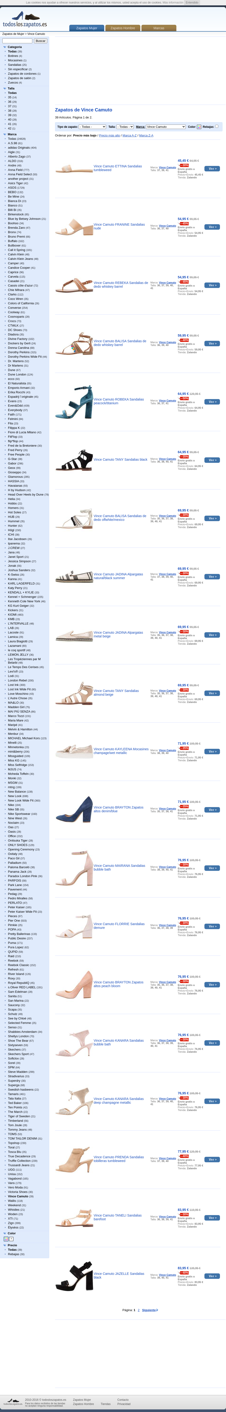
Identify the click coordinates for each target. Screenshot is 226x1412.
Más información (173, 2)
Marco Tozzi (16, 716)
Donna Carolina (18, 347)
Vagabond (15, 1178)
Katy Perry (15, 588)
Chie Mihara (16, 290)
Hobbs (12, 503)
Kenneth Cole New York (24, 601)
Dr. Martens (16, 361)
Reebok (13, 960)
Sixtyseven (15, 1045)
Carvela (13, 276)
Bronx (12, 232)
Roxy (11, 978)
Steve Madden (18, 1072)
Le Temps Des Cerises (23, 667)
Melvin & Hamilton (20, 729)
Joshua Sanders (19, 570)
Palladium (14, 862)
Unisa (12, 1174)
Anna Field (15, 170)
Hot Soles (14, 512)
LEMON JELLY (18, 654)
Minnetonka (16, 747)
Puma (12, 943)
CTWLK (13, 325)
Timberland (15, 1120)
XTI (10, 1218)
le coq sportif (16, 650)
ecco (11, 379)
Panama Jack (17, 871)
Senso (12, 1027)
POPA (12, 929)
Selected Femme (19, 1023)
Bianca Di (14, 201)
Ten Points (15, 1107)
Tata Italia (14, 1098)
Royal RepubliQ (18, 983)
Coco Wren (15, 299)
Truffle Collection (19, 1160)
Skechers (14, 1049)
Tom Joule (15, 1125)
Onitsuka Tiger (18, 840)
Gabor (12, 463)
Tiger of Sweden (19, 1116)
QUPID (13, 951)
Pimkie (12, 925)
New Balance (17, 791)
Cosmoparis (16, 316)
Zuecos (13, 82)
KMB (11, 619)
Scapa (12, 1009)
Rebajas (13, 1254)
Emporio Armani (19, 388)
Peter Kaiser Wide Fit (22, 911)
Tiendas (106, 1404)
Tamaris (13, 1094)
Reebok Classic (18, 965)
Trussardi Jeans (19, 1165)
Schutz (12, 1014)
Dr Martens (15, 365)
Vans (11, 1183)
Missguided (15, 756)
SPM (11, 1067)
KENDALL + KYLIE (21, 592)
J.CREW (14, 548)
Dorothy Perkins (19, 352)
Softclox (13, 1058)
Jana (11, 552)
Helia (11, 499)
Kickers (13, 610)
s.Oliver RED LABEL (22, 987)
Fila (10, 423)
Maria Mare (15, 720)
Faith (11, 414)
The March (15, 1112)
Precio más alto (109, 135)
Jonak (12, 565)
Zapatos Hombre (123, 28)
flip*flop (13, 441)
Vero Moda (15, 1187)
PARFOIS (14, 880)
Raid (11, 956)
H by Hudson (17, 490)
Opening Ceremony (21, 849)
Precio (12, 1245)
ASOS (12, 187)
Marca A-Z (129, 135)
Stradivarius (16, 1076)
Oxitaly (12, 854)
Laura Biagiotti (17, 641)
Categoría (15, 47)
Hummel (13, 521)
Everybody (15, 410)
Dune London (17, 374)
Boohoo (13, 223)
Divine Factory (17, 339)
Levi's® (13, 671)
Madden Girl (16, 707)
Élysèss (13, 1227)
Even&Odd (15, 405)
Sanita (12, 996)
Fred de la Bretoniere (22, 445)
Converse (14, 307)
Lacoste (13, 632)
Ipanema (14, 543)
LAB (11, 628)
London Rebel (17, 680)
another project (18, 178)
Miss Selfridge (17, 765)
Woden (13, 1214)
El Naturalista (17, 383)
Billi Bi (12, 210)
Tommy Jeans (17, 1129)
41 (9, 124)
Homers (13, 508)
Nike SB (13, 809)
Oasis (12, 831)
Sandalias (14, 64)
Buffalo (12, 241)
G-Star (12, 459)
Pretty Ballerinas (19, 934)
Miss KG (13, 760)
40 (9, 119)
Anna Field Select (20, 174)
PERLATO (15, 903)
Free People (16, 454)
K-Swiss (13, 574)
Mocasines (15, 60)
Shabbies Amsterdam (22, 1031)
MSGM (12, 782)
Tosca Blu (14, 1152)
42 (9, 128)
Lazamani (14, 645)
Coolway (14, 312)
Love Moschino (18, 693)
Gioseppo (14, 472)
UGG (11, 1169)
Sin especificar (18, 69)
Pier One (14, 920)
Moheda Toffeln (18, 774)
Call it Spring (16, 250)
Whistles (13, 1209)
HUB (11, 516)
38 (9, 110)
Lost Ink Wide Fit (19, 689)
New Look (15, 796)
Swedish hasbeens (20, 1089)
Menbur (13, 733)
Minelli (12, 742)
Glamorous (15, 476)
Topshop (13, 1143)
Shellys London (18, 1036)
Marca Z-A (146, 135)
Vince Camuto (36, 34)
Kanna (12, 579)
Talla (11, 88)
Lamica (13, 637)
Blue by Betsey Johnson (24, 219)
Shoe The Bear (18, 1040)
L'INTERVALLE (18, 623)
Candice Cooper (19, 267)
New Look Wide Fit (20, 800)
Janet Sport (16, 557)
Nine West (15, 818)
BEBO (12, 192)
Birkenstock (16, 214)
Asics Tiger (15, 183)
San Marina (15, 1000)
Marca (12, 134)
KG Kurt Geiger (18, 605)
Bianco (12, 205)
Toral (11, 1147)
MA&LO (13, 702)
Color (12, 1233)
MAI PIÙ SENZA (19, 711)
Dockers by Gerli (19, 343)
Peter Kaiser (16, 907)
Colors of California (21, 303)
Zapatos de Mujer (13, 34)
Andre (12, 165)
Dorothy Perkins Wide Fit (25, 356)
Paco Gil (13, 858)
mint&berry (15, 751)
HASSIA (13, 481)
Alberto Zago (16, 156)
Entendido (192, 2)
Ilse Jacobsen (17, 539)
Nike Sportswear (19, 814)
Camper (13, 263)
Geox (11, 468)
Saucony (14, 1005)
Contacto (123, 1399)
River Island (16, 974)
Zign (11, 1223)
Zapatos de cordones (22, 73)
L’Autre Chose (17, 698)
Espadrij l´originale (20, 396)
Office (12, 836)
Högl (11, 530)
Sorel (11, 1063)
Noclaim (13, 822)
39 (9, 115)
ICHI (11, 534)
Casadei (13, 281)
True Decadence (19, 1156)
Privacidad (123, 1404)
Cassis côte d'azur (20, 285)
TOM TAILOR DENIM (22, 1138)
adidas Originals (19, 147)
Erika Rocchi (16, 392)
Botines (13, 56)
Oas (11, 827)
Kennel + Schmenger (22, 597)
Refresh (13, 969)
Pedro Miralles (17, 898)
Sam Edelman (17, 991)
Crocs (12, 321)
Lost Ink (13, 685)
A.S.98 (12, 143)
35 (9, 97)
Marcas (159, 28)
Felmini (13, 419)
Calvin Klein (16, 254)
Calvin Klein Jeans (20, 259)
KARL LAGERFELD (21, 583)
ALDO (12, 161)
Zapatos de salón (19, 78)
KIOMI (12, 614)
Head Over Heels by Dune (26, 494)
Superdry (14, 1080)
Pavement (15, 889)
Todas (12, 138)
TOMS (12, 1134)
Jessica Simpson (19, 561)
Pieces (12, 916)
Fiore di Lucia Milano (22, 432)
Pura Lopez (16, 947)
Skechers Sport (18, 1054)
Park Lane (15, 885)
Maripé (12, 725)
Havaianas (15, 485)
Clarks (12, 294)
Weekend (14, 1205)
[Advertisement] (117, 70)
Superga (13, 1085)
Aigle (11, 152)
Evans (12, 401)
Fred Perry (15, 450)
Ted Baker (15, 1103)
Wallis (12, 1200)
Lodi (11, 676)
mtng (11, 787)
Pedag (12, 894)
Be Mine (13, 196)
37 (9, 106)
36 (9, 101)
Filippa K (14, 428)
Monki (12, 778)
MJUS (12, 769)
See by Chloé (17, 1018)
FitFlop (12, 436)
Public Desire (17, 938)
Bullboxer (14, 245)
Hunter (12, 525)
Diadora (13, 334)
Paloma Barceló (19, 867)
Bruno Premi (16, 236)
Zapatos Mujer (82, 1399)
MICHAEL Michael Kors (24, 738)
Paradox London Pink (22, 876)
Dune (11, 370)
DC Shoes (15, 330)
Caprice (13, 272)
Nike (11, 805)
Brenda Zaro (16, 227)
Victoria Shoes (18, 1192)
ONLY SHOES (17, 845)
